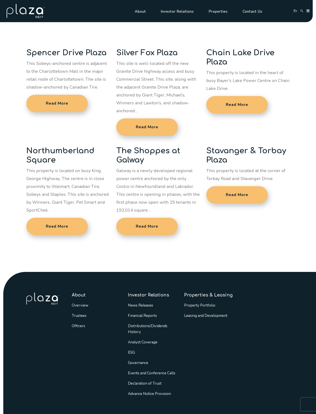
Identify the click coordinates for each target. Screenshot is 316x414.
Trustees (79, 315)
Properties (218, 11)
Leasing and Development (205, 315)
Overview (80, 305)
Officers (78, 325)
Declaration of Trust (145, 383)
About (140, 11)
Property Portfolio (199, 305)
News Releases (140, 305)
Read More (57, 103)
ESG (131, 352)
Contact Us (252, 11)
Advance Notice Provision (149, 393)
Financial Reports (142, 315)
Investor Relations (177, 11)
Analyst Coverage (142, 342)
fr (295, 11)
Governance (138, 362)
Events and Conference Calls (151, 373)
